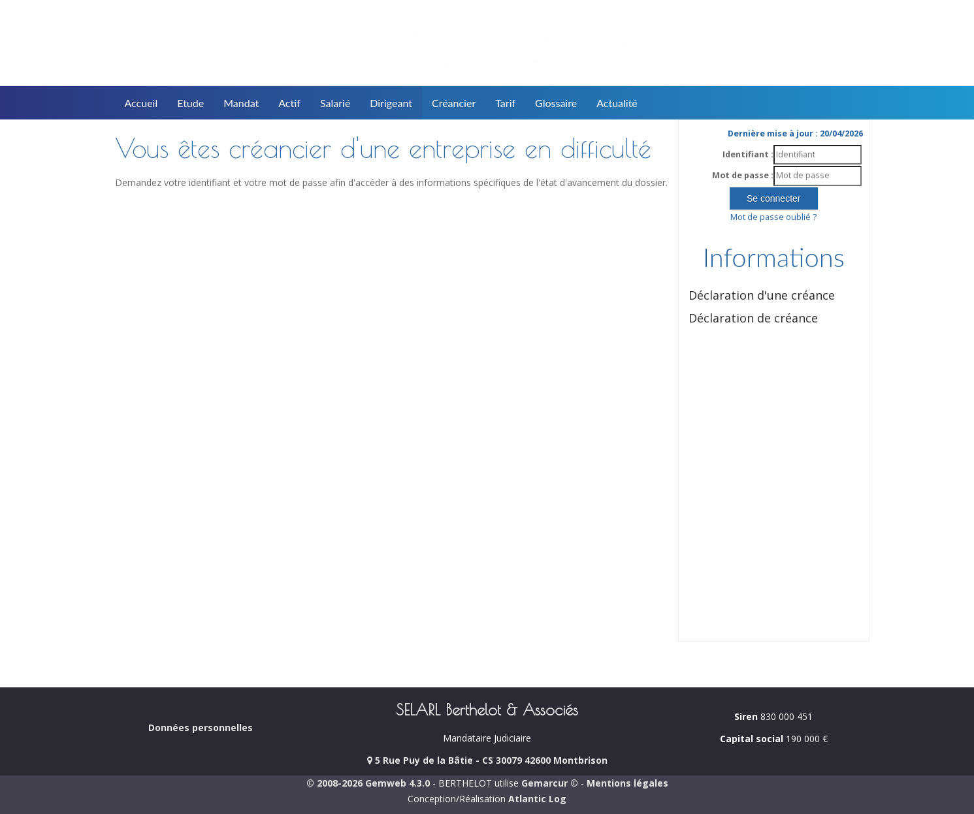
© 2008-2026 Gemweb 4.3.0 (368, 783)
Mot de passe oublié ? (773, 217)
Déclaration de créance (753, 318)
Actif (289, 103)
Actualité (617, 103)
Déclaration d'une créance (762, 295)
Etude (190, 103)
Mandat (241, 103)
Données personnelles (200, 727)
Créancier (454, 103)
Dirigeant (391, 103)
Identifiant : (747, 154)
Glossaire (556, 103)
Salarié (335, 103)
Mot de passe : (742, 175)
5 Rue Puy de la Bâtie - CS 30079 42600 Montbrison (487, 760)
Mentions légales (627, 783)
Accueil (141, 103)
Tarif (505, 103)
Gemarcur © (549, 783)
